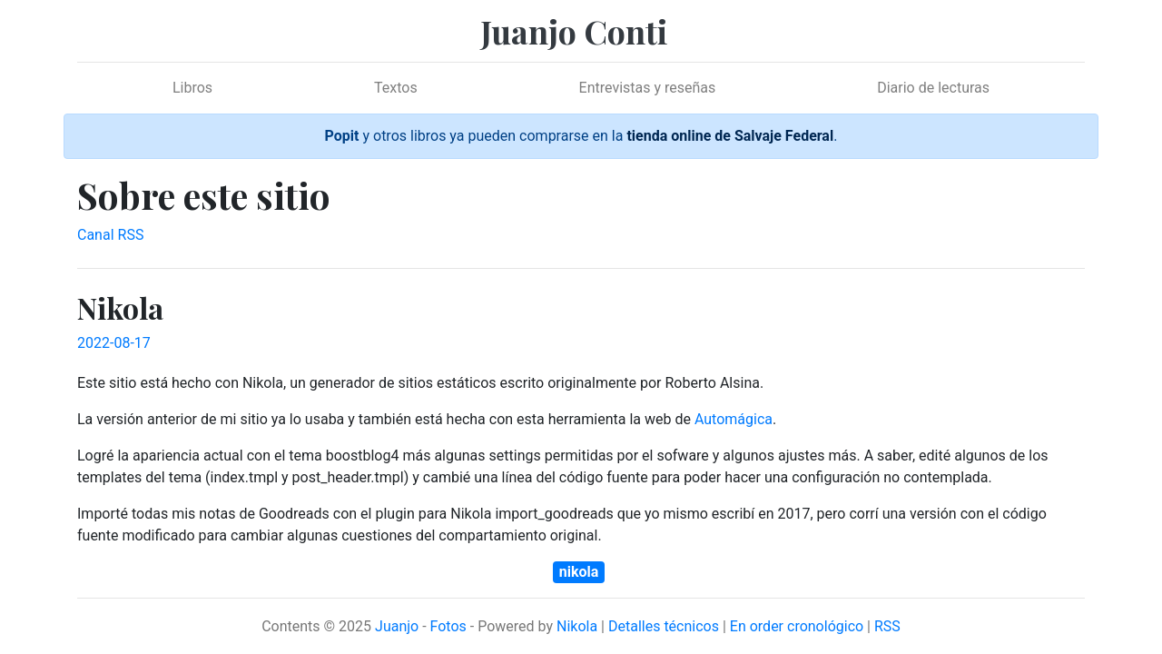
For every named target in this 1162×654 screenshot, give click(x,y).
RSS (887, 626)
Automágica (733, 419)
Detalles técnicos (663, 626)
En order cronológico (796, 626)
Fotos (448, 626)
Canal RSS (110, 234)
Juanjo (397, 626)
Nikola (576, 626)
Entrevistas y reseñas (647, 87)
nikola (579, 571)
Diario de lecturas (933, 87)
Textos (396, 87)
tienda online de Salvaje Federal (729, 135)
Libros (192, 87)
